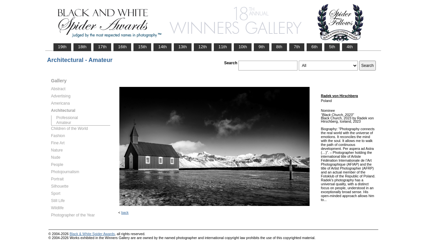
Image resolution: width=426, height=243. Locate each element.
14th (162, 46)
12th (203, 46)
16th (122, 46)
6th (314, 46)
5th (332, 46)
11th (223, 46)
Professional (67, 117)
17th (102, 46)
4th (349, 46)
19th (62, 46)
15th (142, 46)
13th (183, 46)
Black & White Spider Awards (92, 234)
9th (261, 46)
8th (279, 46)
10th (243, 46)
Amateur (63, 122)
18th (82, 46)
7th (297, 46)
